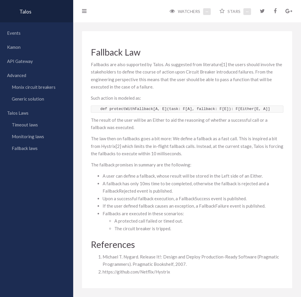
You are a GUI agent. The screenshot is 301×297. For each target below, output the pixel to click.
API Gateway (20, 61)
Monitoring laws (28, 136)
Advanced (16, 75)
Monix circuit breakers (34, 87)
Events (14, 33)
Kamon (14, 47)
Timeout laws (25, 124)
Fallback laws (25, 148)
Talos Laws (18, 113)
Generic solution (28, 98)
